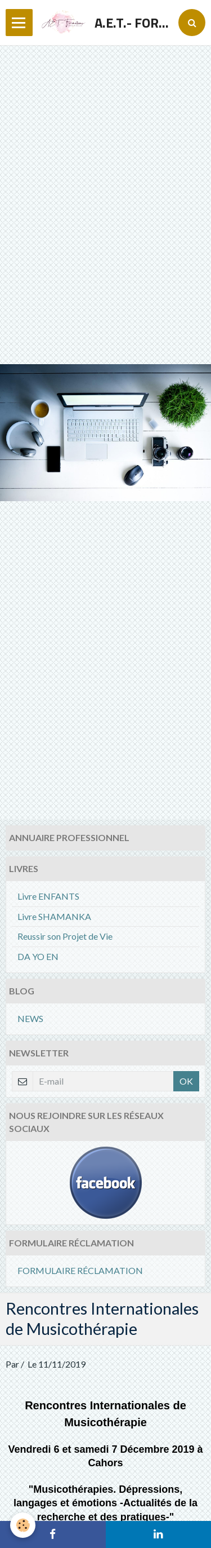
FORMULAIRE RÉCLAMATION (80, 1270)
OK (186, 1081)
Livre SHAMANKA (54, 916)
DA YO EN (38, 956)
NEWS (30, 1018)
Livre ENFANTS (48, 896)
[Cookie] (22, 1525)
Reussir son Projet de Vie (65, 936)
